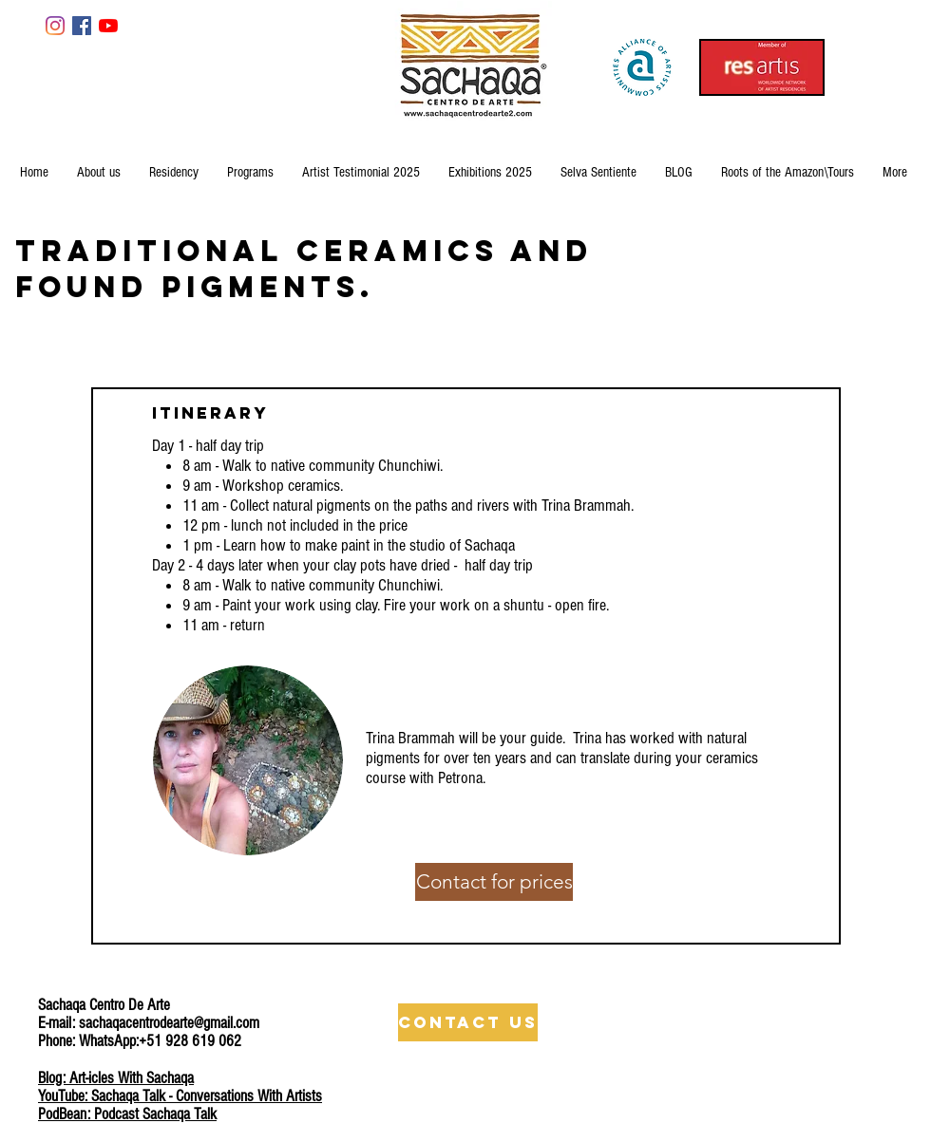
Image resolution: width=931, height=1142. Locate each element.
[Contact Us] (468, 1022)
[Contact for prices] (494, 882)
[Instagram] (55, 25)
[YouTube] (108, 25)
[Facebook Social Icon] (81, 25)
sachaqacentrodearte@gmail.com (169, 1023)
